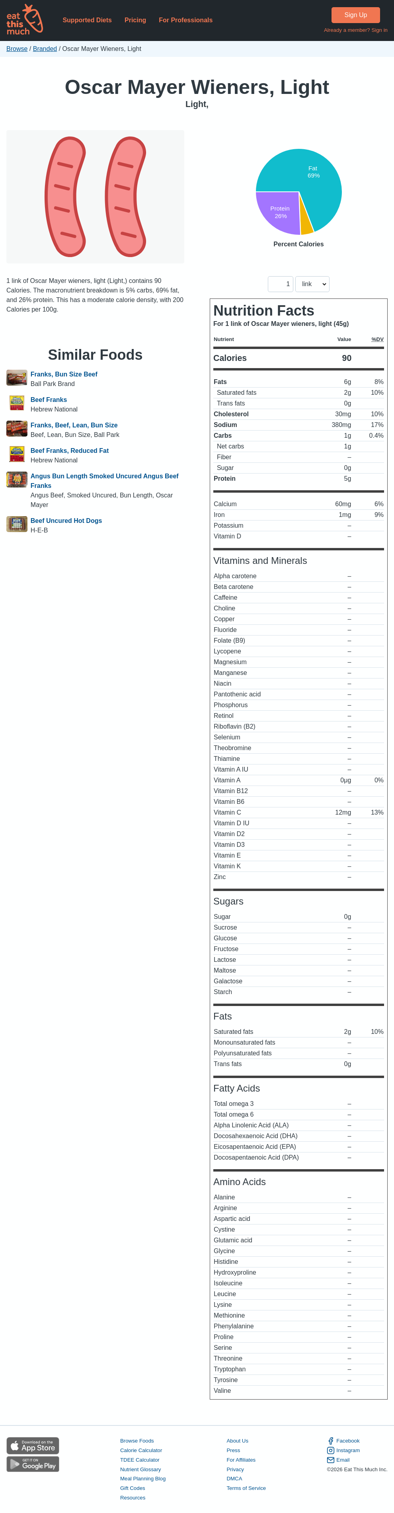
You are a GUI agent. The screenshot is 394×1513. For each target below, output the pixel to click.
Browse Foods (137, 1441)
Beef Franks (49, 399)
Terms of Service (246, 1488)
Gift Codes (132, 1488)
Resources (132, 1498)
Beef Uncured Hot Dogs (66, 520)
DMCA (234, 1479)
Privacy (235, 1469)
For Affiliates (241, 1460)
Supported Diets (87, 20)
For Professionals (186, 20)
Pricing (135, 20)
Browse (16, 48)
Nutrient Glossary (140, 1469)
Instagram (343, 1451)
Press (233, 1450)
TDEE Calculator (140, 1460)
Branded (45, 48)
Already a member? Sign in (356, 30)
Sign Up (356, 15)
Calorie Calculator (141, 1450)
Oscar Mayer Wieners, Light (197, 87)
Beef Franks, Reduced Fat (70, 450)
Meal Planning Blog (143, 1479)
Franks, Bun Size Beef (64, 374)
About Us (237, 1441)
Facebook (343, 1441)
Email (338, 1460)
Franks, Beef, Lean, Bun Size (74, 425)
